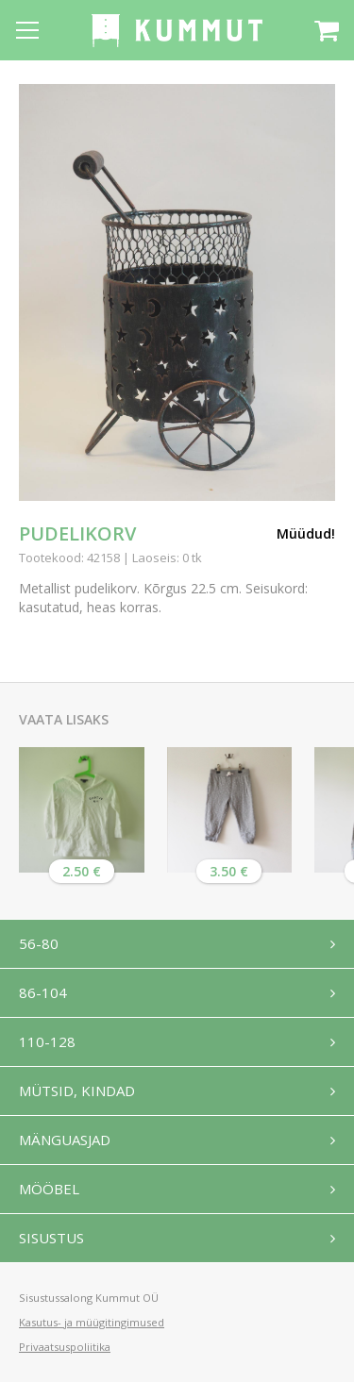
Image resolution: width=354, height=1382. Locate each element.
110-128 (47, 1041)
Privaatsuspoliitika (64, 1347)
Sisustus (51, 1237)
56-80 (39, 943)
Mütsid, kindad (77, 1090)
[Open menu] (27, 30)
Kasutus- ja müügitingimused (91, 1322)
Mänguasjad (64, 1139)
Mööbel (49, 1188)
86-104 (43, 992)
